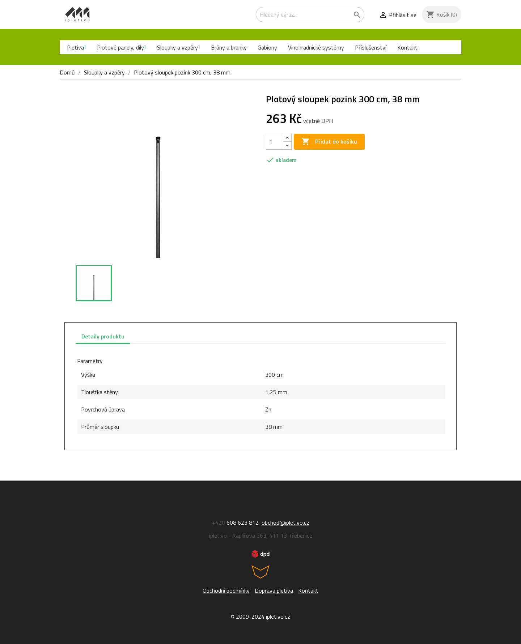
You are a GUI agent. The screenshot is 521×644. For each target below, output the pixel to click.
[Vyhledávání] (310, 14)
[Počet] (274, 142)
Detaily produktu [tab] (102, 336)
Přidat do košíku (329, 141)
